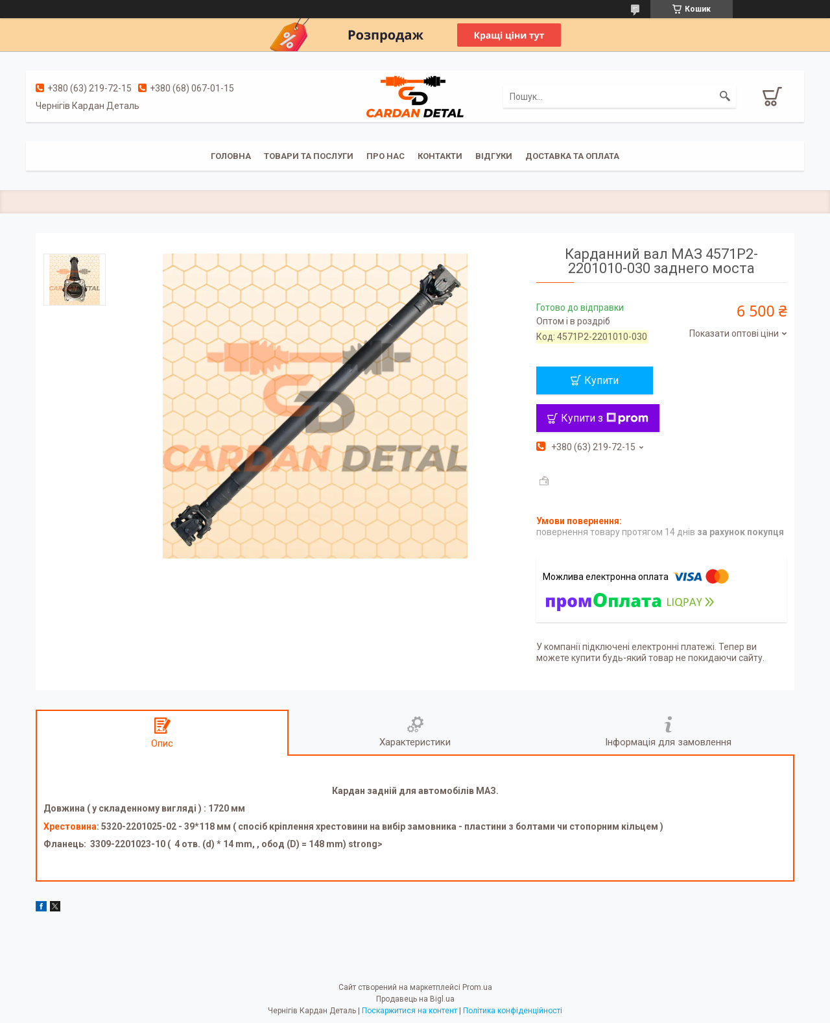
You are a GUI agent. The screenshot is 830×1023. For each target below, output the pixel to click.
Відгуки (493, 156)
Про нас (385, 156)
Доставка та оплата (572, 156)
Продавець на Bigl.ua (415, 999)
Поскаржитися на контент (409, 1010)
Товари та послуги (308, 156)
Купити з (604, 418)
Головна (231, 156)
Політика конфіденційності (512, 1010)
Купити (601, 380)
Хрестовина (70, 826)
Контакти (440, 156)
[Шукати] (725, 96)
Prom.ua (477, 987)
